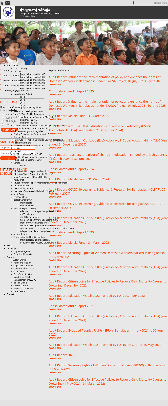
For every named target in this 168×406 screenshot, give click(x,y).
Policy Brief (18, 179)
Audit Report (19, 194)
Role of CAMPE (20, 282)
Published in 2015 (28, 119)
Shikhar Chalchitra (22, 142)
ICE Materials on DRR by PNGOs (28, 154)
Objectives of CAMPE (23, 265)
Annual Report (20, 234)
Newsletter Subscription (15, 80)
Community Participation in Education (31, 128)
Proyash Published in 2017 (32, 77)
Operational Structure (23, 268)
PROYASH (17, 71)
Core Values (19, 271)
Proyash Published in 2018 (32, 74)
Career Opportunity (13, 85)
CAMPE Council (20, 285)
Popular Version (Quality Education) (37, 242)
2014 (22, 99)
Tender (6, 70)
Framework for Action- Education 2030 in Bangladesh (38, 139)
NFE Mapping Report (23, 188)
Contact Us (12, 294)
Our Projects (12, 248)
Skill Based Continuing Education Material (33, 117)
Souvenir (17, 151)
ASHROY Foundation (29, 217)
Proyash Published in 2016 (32, 79)
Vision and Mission (22, 262)
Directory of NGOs (12, 75)
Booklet (17, 148)
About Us (11, 257)
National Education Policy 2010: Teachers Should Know (39, 125)
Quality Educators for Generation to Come (33, 134)
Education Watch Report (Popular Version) (33, 174)
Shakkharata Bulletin (23, 94)
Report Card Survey (22, 199)
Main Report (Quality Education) (35, 239)
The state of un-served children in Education (34, 191)
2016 (22, 105)
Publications (12, 65)
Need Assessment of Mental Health (30, 177)
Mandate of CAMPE (22, 277)
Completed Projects (22, 254)
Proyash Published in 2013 (32, 88)
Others (16, 162)
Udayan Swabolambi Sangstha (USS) (37, 231)
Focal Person (19, 291)
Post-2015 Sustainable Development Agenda (34, 157)
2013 (22, 97)
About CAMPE (19, 259)
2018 (22, 108)
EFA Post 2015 (20, 197)
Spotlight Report (21, 185)
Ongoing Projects (21, 251)
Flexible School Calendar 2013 (27, 159)
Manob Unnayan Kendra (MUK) (34, 222)
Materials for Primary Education (28, 145)
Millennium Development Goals (28, 111)
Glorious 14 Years (21, 137)
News (9, 245)
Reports (10, 168)
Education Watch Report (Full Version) (31, 171)
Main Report (26, 202)
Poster (23, 165)
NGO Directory (20, 68)
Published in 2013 (28, 122)
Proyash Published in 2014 (32, 85)
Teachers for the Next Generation (29, 237)
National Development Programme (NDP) (39, 225)
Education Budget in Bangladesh (28, 131)
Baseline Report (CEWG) (24, 208)
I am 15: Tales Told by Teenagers (28, 114)
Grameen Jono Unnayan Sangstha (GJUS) (39, 219)
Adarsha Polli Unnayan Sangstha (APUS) (39, 211)
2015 (22, 102)
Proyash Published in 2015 (32, 82)
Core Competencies (22, 274)
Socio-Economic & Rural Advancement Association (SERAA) (47, 228)
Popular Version (27, 205)
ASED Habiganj (27, 214)
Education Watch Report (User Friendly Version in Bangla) (40, 182)
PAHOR (16, 91)
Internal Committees (23, 288)
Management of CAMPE (24, 279)
